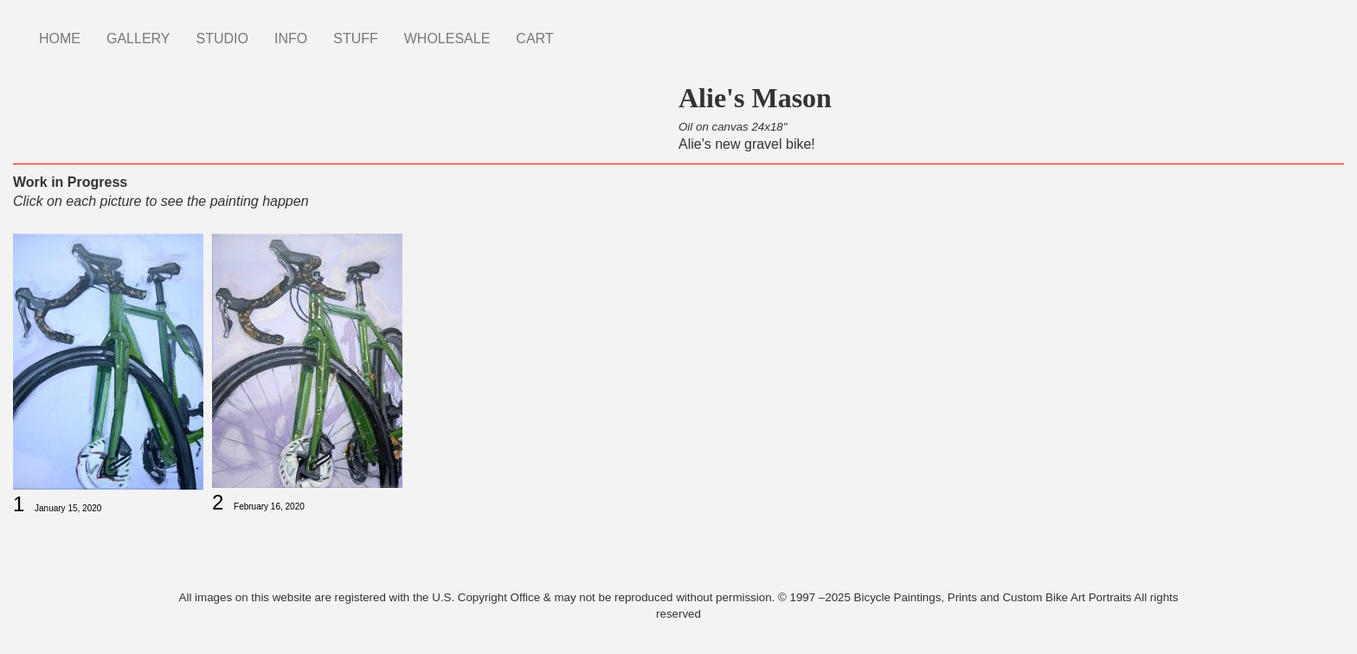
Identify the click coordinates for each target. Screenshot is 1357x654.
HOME (59, 38)
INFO (290, 38)
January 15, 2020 (68, 508)
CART (534, 38)
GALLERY (138, 38)
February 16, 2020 (269, 506)
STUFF (355, 38)
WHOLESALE (447, 38)
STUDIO (222, 38)
